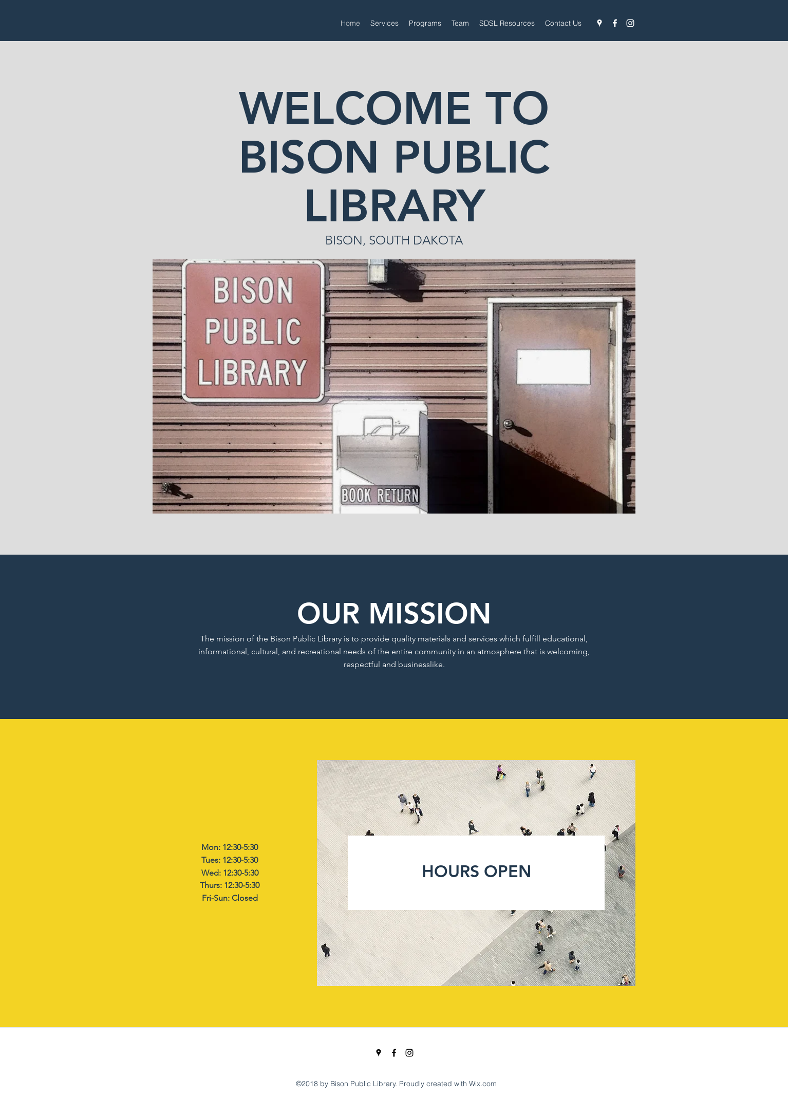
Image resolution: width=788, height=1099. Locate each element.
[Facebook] (615, 23)
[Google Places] (599, 23)
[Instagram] (630, 23)
